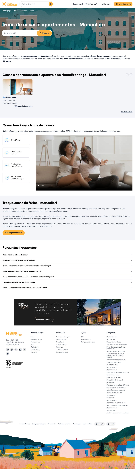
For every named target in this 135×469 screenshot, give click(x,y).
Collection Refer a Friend (115, 380)
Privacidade (52, 424)
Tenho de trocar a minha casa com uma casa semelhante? (67, 288)
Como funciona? (91, 4)
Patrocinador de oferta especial (117, 405)
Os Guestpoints (112, 337)
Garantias (59, 347)
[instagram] (12, 349)
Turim (32, 11)
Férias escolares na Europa (116, 351)
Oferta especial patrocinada (116, 387)
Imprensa (34, 352)
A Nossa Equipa (36, 339)
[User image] (29, 91)
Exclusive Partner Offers (114, 392)
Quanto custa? (78, 4)
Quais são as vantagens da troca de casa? (67, 260)
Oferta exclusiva (112, 367)
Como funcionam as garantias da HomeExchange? (67, 271)
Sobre (33, 337)
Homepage (7, 11)
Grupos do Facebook (114, 342)
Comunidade (35, 349)
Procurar (44, 33)
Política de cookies (64, 424)
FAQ (82, 337)
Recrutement (111, 339)
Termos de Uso (25, 424)
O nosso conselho (62, 349)
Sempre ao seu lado (88, 342)
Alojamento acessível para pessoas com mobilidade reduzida (115, 355)
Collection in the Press (114, 377)
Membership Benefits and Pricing (118, 372)
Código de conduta (38, 424)
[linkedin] (20, 349)
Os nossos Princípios (63, 337)
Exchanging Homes (113, 375)
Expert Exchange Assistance (116, 390)
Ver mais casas (126, 111)
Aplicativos (34, 347)
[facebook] (7, 349)
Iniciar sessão (106, 4)
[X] (24, 349)
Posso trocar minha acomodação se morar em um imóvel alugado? (67, 277)
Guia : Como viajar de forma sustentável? (116, 348)
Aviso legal (76, 424)
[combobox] (36, 4)
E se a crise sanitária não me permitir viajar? (67, 282)
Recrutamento (35, 342)
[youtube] (7, 353)
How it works (111, 395)
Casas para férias (112, 365)
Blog (32, 344)
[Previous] (127, 74)
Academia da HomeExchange (117, 344)
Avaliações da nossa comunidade (118, 413)
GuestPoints (60, 342)
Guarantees (110, 382)
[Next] (131, 74)
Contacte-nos (86, 339)
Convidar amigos (62, 352)
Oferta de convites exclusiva (116, 360)
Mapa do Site (87, 424)
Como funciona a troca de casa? (67, 255)
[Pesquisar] (51, 4)
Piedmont (23, 11)
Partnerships (111, 410)
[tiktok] (16, 349)
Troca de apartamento (114, 362)
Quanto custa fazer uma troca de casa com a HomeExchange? (67, 266)
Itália (16, 11)
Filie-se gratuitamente (123, 4)
